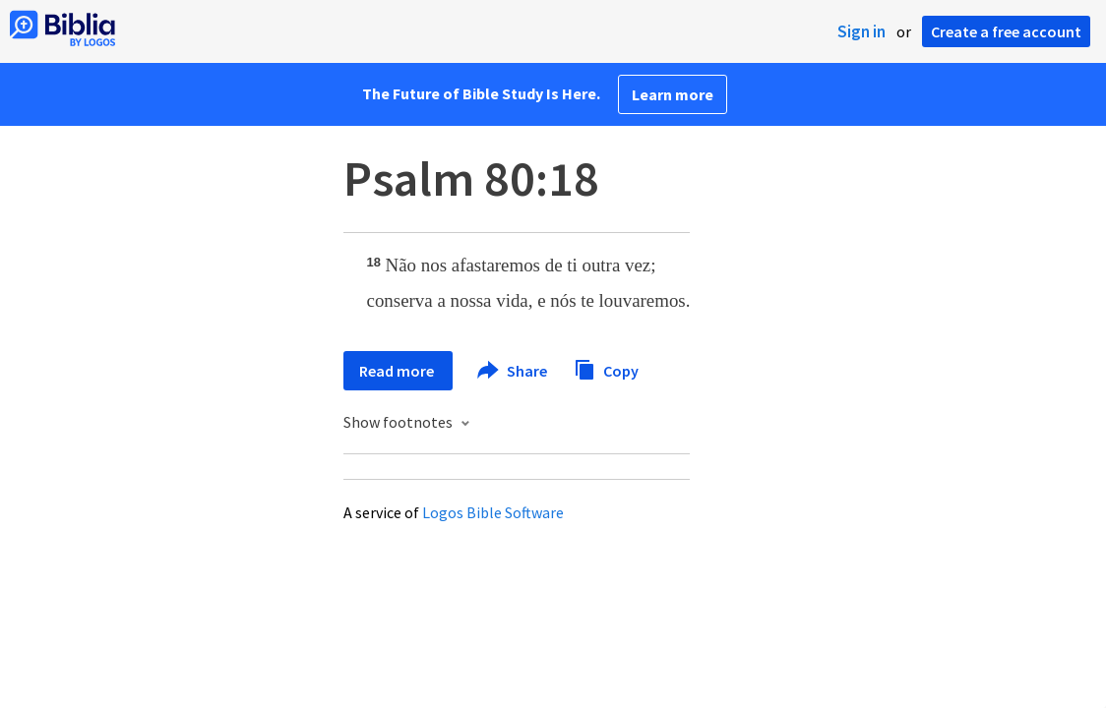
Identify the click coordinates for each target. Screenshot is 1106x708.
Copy (606, 368)
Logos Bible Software (493, 512)
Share (513, 371)
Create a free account (1006, 31)
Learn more (672, 94)
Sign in (861, 31)
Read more (398, 371)
